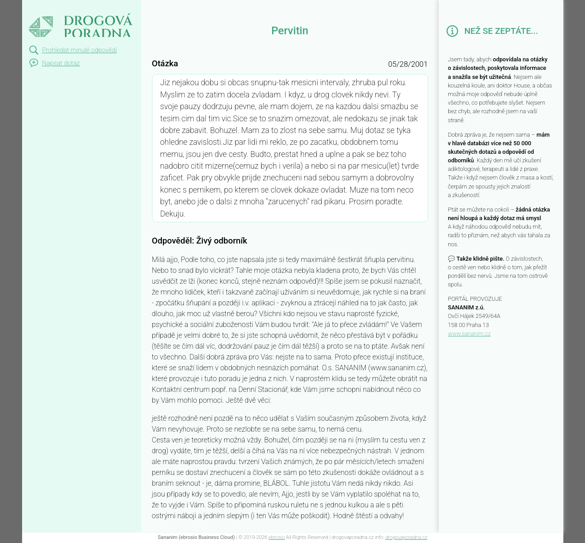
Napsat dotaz (61, 63)
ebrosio (277, 537)
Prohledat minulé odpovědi (79, 50)
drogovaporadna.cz (406, 537)
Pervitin (40, 8)
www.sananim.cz (469, 333)
